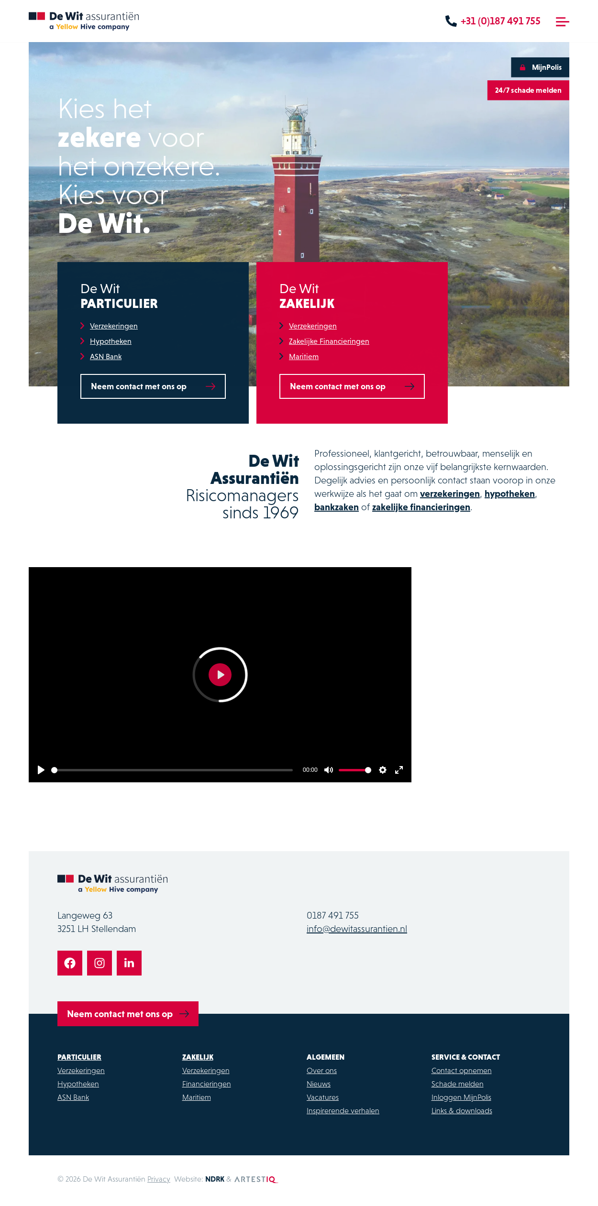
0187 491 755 (333, 915)
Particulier (79, 1057)
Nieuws (319, 1083)
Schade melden (458, 1083)
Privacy (158, 1178)
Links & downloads (462, 1110)
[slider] (172, 770)
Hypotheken (111, 342)
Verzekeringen (114, 326)
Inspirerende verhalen (343, 1110)
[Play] (41, 770)
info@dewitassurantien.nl (357, 928)
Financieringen (206, 1083)
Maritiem (304, 357)
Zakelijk (197, 1057)
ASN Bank (106, 357)
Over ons (322, 1070)
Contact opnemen (462, 1070)
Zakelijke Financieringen (329, 342)
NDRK (214, 1178)
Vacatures (323, 1097)
